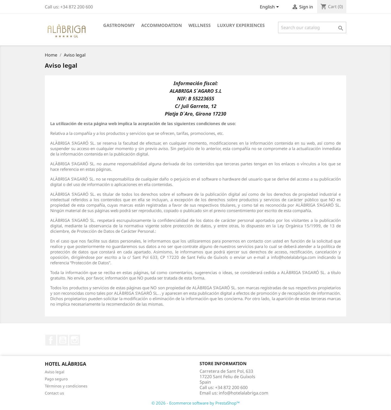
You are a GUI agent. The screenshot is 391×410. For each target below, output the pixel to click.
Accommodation (161, 25)
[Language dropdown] (270, 7)
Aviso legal (54, 371)
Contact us (54, 393)
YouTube (62, 340)
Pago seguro (56, 378)
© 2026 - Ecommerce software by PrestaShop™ (196, 403)
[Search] (312, 27)
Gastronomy (119, 25)
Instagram (74, 340)
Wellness (199, 25)
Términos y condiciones (66, 386)
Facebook (50, 340)
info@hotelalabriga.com (243, 393)
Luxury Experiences (241, 25)
